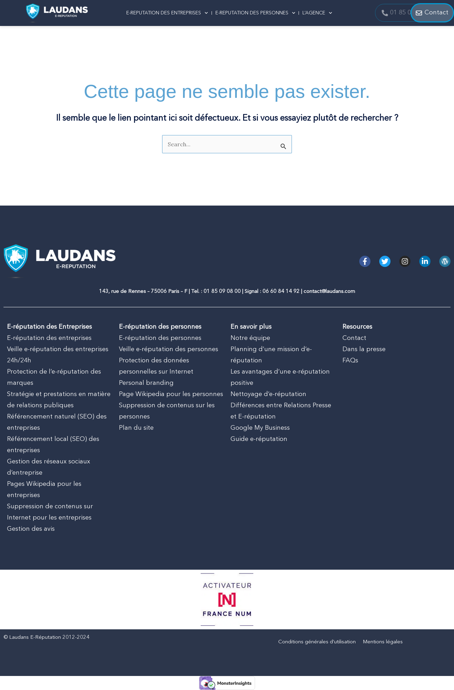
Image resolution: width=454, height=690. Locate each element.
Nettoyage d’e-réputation (268, 394)
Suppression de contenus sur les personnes (167, 411)
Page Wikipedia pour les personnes (171, 394)
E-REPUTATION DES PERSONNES (255, 13)
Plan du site (136, 428)
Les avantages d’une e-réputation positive (280, 377)
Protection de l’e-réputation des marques (54, 377)
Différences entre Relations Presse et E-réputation (281, 411)
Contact (354, 338)
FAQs (350, 360)
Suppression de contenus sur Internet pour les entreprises (50, 512)
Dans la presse (364, 349)
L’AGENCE (317, 13)
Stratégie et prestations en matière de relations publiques (59, 400)
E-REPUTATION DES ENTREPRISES (167, 13)
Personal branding (146, 383)
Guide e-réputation (259, 439)
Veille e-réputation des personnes (168, 349)
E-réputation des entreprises (49, 338)
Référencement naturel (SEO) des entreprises (57, 422)
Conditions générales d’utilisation (317, 642)
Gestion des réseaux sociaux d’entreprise (48, 467)
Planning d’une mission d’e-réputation (271, 355)
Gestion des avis (31, 529)
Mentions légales (383, 642)
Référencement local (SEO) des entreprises (53, 445)
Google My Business (260, 428)
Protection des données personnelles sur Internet (156, 366)
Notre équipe (250, 338)
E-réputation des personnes (160, 338)
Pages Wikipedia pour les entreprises (44, 489)
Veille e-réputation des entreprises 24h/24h (57, 355)
